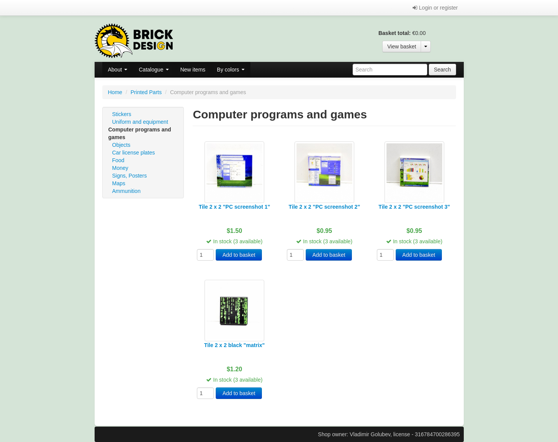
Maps (118, 183)
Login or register (435, 8)
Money (120, 168)
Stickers (122, 114)
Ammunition (126, 191)
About (117, 69)
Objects (121, 145)
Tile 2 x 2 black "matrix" (234, 345)
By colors (230, 69)
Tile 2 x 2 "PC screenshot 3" (414, 207)
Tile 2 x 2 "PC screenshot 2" (324, 207)
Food (118, 160)
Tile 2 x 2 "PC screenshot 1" (234, 207)
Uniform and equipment (140, 122)
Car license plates (133, 153)
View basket (401, 46)
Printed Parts (146, 92)
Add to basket (238, 255)
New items (192, 69)
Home (115, 92)
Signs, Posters (129, 176)
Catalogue (154, 69)
